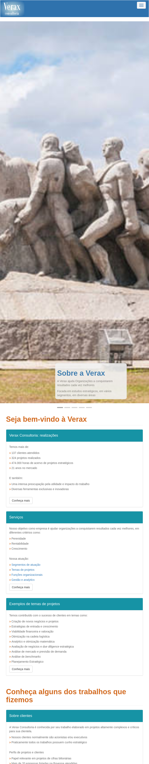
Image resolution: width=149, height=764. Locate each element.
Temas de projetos (22, 569)
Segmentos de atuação (25, 564)
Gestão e (23, 579)
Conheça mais (21, 500)
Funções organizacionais (27, 574)
